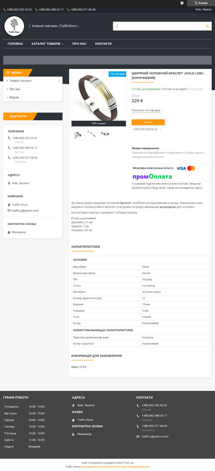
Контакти (103, 43)
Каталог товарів (46, 43)
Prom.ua (129, 462)
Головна (15, 43)
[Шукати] (207, 26)
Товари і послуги (20, 80)
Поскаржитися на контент (98, 466)
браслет (125, 203)
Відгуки (14, 97)
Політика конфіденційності (133, 466)
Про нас (79, 43)
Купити (148, 122)
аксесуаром (168, 207)
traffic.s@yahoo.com (25, 210)
